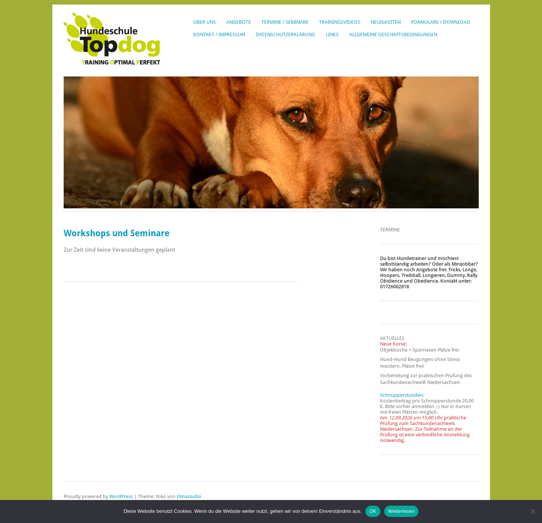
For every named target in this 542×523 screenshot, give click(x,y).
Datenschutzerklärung (285, 34)
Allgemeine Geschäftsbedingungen (393, 34)
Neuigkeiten (386, 22)
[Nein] (532, 511)
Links (332, 34)
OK (372, 511)
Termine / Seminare (284, 22)
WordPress (121, 496)
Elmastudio (189, 496)
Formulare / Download (440, 22)
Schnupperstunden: (402, 395)
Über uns (204, 22)
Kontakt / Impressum (219, 34)
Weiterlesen (401, 511)
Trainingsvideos (339, 22)
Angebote (238, 22)
